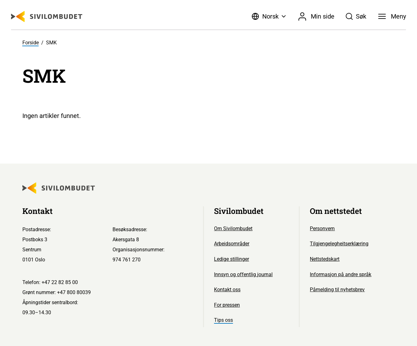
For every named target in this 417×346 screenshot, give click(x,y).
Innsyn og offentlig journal (243, 274)
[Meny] (392, 16)
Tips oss (223, 320)
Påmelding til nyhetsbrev (337, 290)
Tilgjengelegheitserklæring (339, 244)
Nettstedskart (324, 259)
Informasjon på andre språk (340, 274)
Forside (30, 43)
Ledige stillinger (231, 259)
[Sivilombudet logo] (46, 16)
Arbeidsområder (231, 244)
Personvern (322, 229)
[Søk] (356, 16)
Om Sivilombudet (233, 229)
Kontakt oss (227, 290)
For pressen (227, 305)
